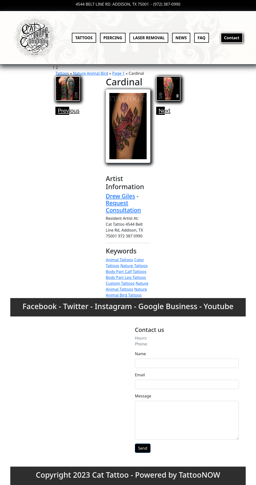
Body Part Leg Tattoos (126, 277)
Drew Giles (120, 196)
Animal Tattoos (119, 259)
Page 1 (118, 73)
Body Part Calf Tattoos (126, 271)
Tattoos (62, 73)
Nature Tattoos (134, 265)
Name (140, 353)
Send (142, 448)
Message (143, 396)
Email (140, 375)
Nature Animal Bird (90, 73)
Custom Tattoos (120, 283)
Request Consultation (123, 206)
